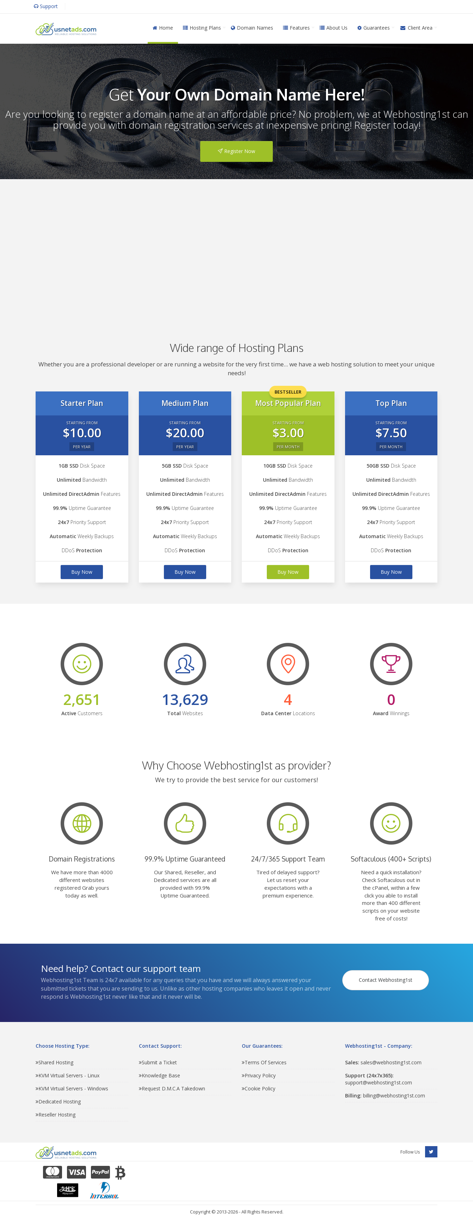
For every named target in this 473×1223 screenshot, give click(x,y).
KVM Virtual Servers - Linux (67, 1075)
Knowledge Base (159, 1075)
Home (163, 27)
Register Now (236, 151)
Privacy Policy (259, 1075)
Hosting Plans (202, 27)
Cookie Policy (258, 1088)
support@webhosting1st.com (378, 1079)
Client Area (416, 27)
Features (296, 27)
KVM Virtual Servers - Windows (72, 1088)
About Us (334, 27)
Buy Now (81, 571)
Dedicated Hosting (58, 1101)
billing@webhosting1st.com (385, 1095)
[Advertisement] (236, 250)
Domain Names (252, 27)
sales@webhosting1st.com (383, 1062)
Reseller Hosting (55, 1114)
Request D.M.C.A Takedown (172, 1088)
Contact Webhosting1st (387, 975)
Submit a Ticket (158, 1062)
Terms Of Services (264, 1062)
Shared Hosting (54, 1062)
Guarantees (373, 27)
